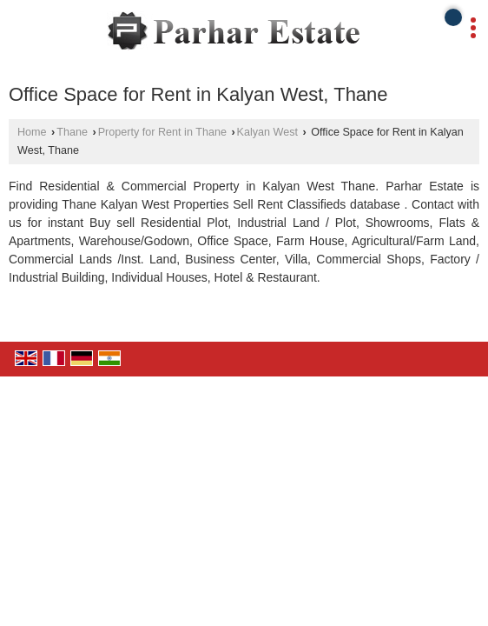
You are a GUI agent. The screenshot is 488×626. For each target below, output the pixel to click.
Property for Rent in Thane (162, 132)
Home (32, 132)
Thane (72, 132)
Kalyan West (267, 132)
